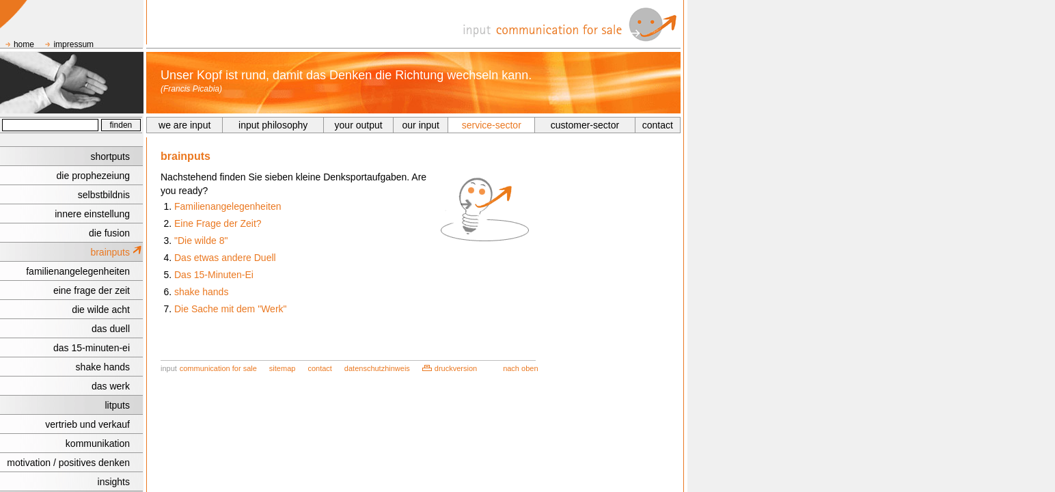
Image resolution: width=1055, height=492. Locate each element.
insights (114, 481)
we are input (184, 125)
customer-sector (585, 125)
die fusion (109, 233)
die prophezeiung (93, 175)
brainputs (110, 252)
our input (420, 125)
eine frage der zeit (91, 290)
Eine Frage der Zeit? (218, 223)
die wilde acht (101, 309)
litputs (117, 405)
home (24, 44)
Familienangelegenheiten (227, 206)
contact (657, 125)
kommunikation (98, 443)
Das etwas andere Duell (225, 257)
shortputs (110, 156)
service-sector (491, 125)
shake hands (103, 366)
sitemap (282, 368)
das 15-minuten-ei (91, 347)
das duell (111, 328)
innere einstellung (92, 213)
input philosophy (272, 125)
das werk (111, 386)
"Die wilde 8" (201, 240)
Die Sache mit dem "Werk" (230, 308)
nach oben (520, 368)
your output (359, 125)
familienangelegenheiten (78, 271)
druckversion (456, 368)
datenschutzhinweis (377, 368)
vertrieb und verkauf (87, 424)
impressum (73, 44)
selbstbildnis (104, 194)
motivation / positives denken (68, 462)
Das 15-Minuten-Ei (214, 274)
